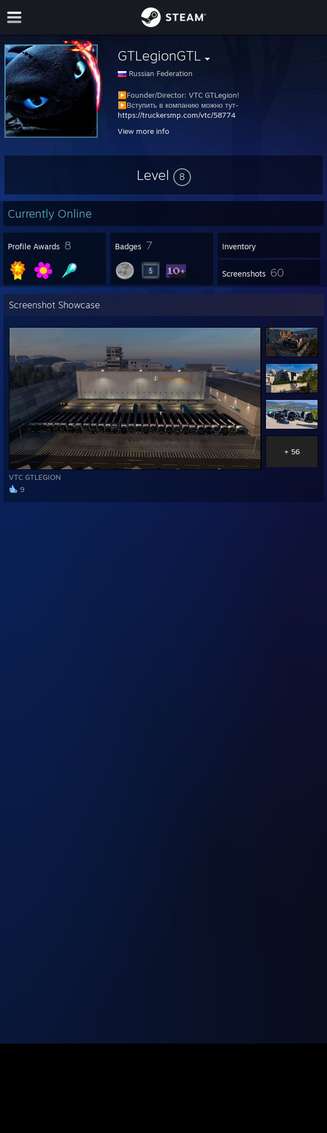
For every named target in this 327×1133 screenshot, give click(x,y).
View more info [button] (143, 131)
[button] (164, 175)
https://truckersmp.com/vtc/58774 (176, 115)
